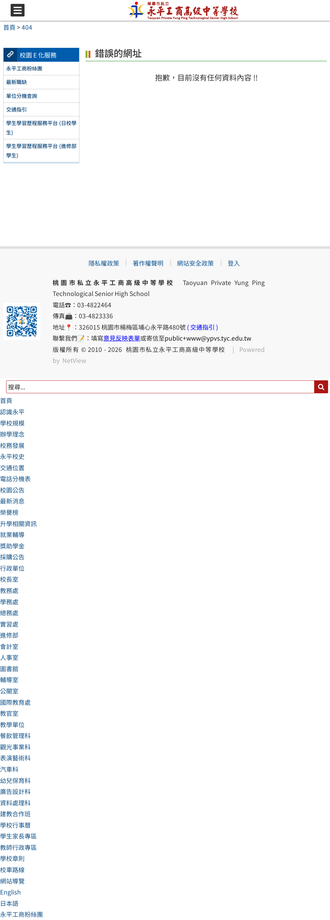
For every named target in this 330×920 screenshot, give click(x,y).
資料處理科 (15, 802)
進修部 (9, 635)
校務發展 (12, 445)
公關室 (9, 690)
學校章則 (12, 858)
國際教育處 (15, 702)
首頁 (6, 400)
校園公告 (12, 489)
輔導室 (9, 679)
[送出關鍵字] (321, 386)
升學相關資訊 (18, 523)
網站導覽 (12, 880)
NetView (74, 360)
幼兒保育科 (15, 780)
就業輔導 (12, 534)
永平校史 (12, 456)
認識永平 (12, 411)
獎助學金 (12, 545)
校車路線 (12, 869)
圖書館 (9, 668)
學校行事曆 (15, 825)
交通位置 (12, 467)
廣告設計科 (15, 791)
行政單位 (12, 568)
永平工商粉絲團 (21, 914)
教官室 (9, 713)
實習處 (9, 624)
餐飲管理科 (15, 735)
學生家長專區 (18, 836)
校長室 (9, 579)
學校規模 (12, 423)
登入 (234, 263)
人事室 (9, 657)
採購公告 (12, 556)
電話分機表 (15, 478)
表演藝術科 (15, 757)
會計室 (9, 646)
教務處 (9, 590)
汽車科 (9, 769)
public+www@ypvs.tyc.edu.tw (208, 338)
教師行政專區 (18, 847)
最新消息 (12, 500)
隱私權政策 (103, 263)
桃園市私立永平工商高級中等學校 (173, 349)
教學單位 (12, 724)
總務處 (9, 612)
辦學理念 (12, 434)
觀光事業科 (15, 746)
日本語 (9, 903)
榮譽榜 (9, 512)
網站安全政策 (195, 263)
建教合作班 (15, 813)
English (10, 891)
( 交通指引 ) (202, 327)
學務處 (9, 601)
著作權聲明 (148, 263)
